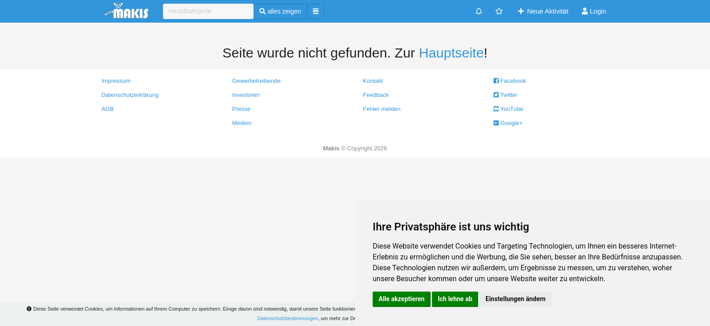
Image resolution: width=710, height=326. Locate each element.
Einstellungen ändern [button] (515, 298)
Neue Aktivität (542, 11)
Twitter (506, 94)
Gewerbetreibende (256, 80)
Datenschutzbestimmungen (288, 318)
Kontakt (373, 80)
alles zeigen (280, 11)
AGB (107, 108)
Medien (242, 123)
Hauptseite (451, 52)
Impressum (115, 80)
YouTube (508, 108)
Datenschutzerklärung (129, 94)
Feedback (376, 94)
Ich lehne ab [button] (455, 298)
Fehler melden (382, 108)
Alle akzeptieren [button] (402, 298)
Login (594, 11)
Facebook (510, 80)
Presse (241, 108)
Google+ (508, 123)
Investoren (246, 94)
